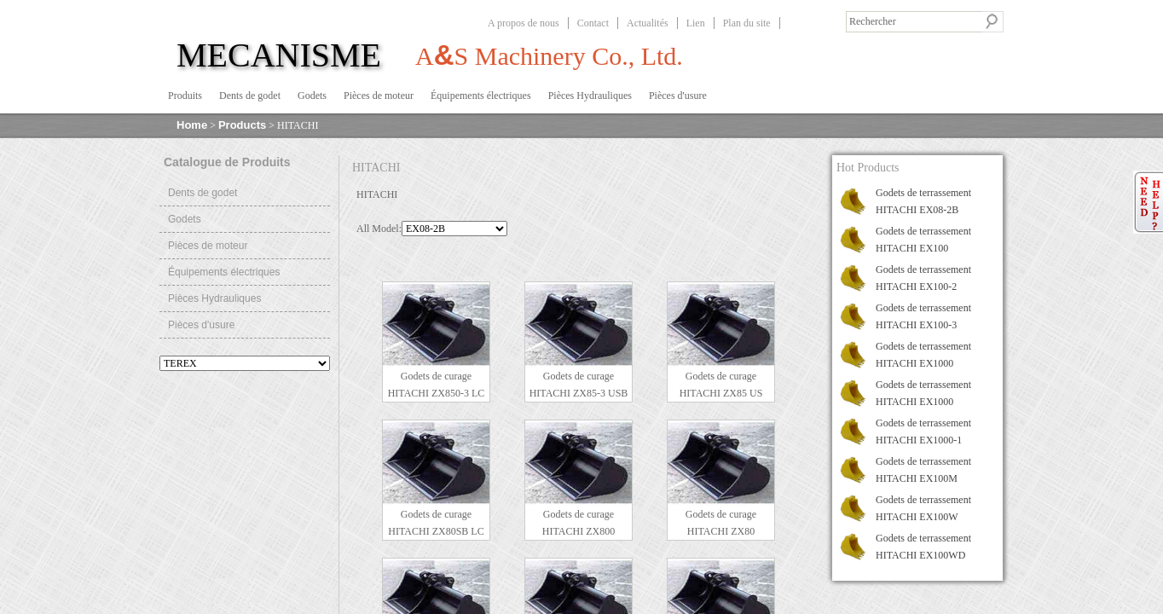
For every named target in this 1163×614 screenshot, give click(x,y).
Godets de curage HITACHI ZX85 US (721, 384)
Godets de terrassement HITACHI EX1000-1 (923, 431)
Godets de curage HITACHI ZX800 (578, 522)
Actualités (647, 23)
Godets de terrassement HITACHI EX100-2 (923, 278)
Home (191, 125)
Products (242, 125)
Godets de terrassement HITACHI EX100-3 (923, 316)
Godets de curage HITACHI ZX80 (721, 522)
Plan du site (747, 23)
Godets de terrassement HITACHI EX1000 (923, 354)
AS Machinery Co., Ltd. (549, 55)
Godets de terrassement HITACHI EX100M (923, 469)
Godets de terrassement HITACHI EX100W (923, 508)
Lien (695, 23)
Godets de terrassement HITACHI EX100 (923, 239)
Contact (593, 23)
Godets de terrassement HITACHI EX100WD (923, 546)
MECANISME (278, 55)
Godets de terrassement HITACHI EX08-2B (923, 201)
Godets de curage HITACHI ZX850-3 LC (436, 384)
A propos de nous (523, 23)
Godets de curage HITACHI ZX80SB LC (435, 522)
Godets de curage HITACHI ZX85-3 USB (578, 384)
